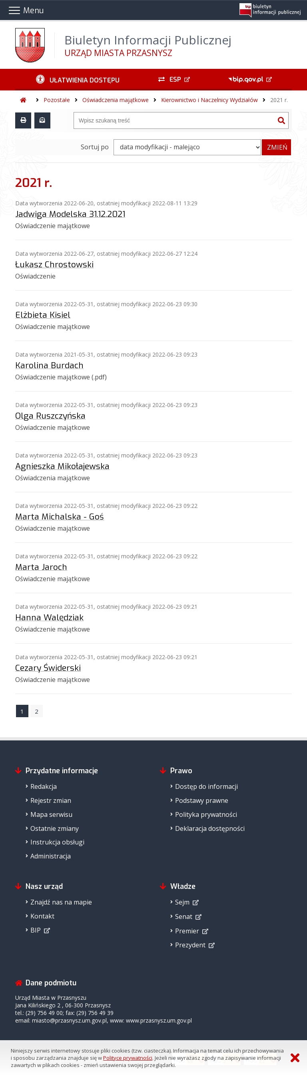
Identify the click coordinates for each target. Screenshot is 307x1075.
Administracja (50, 856)
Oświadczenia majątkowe (115, 100)
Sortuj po (95, 146)
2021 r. (279, 100)
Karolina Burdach (49, 365)
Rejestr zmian (50, 800)
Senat (183, 916)
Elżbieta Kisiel (42, 315)
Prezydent (190, 945)
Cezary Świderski (48, 668)
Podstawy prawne (201, 800)
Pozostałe (57, 100)
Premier (187, 931)
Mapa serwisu (51, 814)
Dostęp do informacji (206, 786)
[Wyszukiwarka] (174, 120)
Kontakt (42, 916)
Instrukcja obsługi (57, 842)
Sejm (182, 902)
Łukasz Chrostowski (54, 264)
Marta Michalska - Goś (59, 516)
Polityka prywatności (206, 814)
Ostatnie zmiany (54, 828)
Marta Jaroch (41, 567)
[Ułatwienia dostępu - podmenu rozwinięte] (77, 79)
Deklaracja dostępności (210, 828)
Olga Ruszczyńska (50, 415)
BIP (35, 930)
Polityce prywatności (127, 1057)
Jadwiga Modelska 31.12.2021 (70, 214)
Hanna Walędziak (49, 617)
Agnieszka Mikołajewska (62, 466)
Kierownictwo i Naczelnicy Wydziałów (209, 100)
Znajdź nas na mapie (61, 902)
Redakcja (43, 786)
